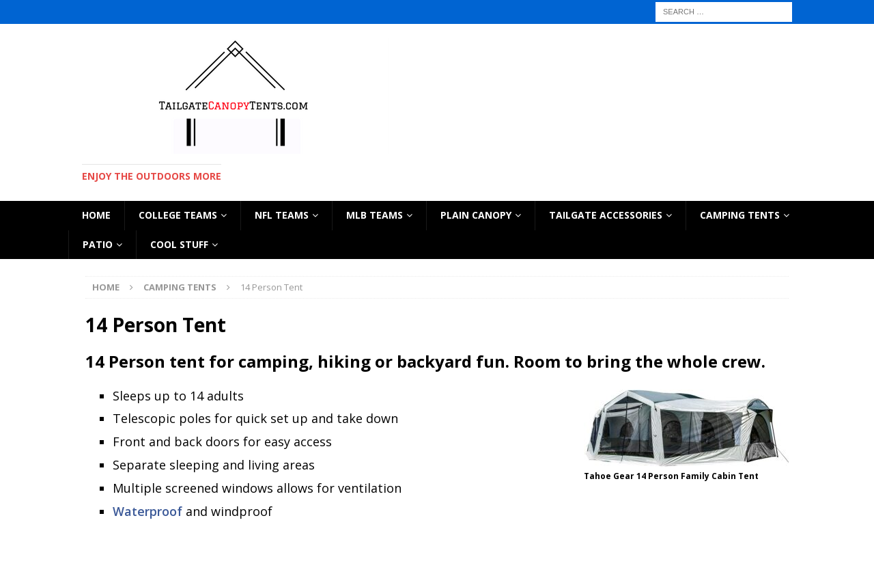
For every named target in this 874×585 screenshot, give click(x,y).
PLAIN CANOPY (475, 214)
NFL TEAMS (282, 214)
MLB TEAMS (374, 214)
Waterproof (147, 511)
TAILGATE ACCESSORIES (605, 214)
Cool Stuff (179, 244)
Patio (98, 244)
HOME (96, 214)
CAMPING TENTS (740, 214)
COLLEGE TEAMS (178, 214)
